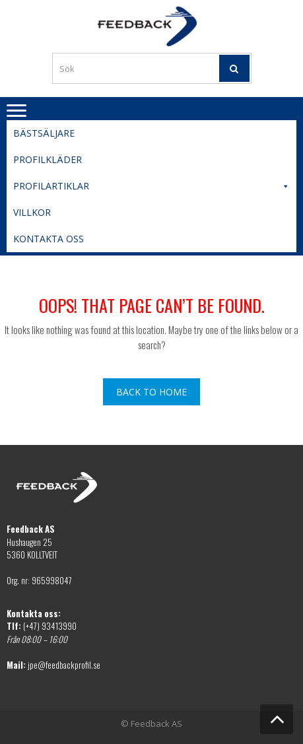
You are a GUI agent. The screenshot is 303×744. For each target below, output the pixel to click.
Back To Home (151, 392)
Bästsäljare (44, 133)
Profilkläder (47, 159)
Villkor (32, 212)
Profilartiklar (151, 186)
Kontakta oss (48, 238)
